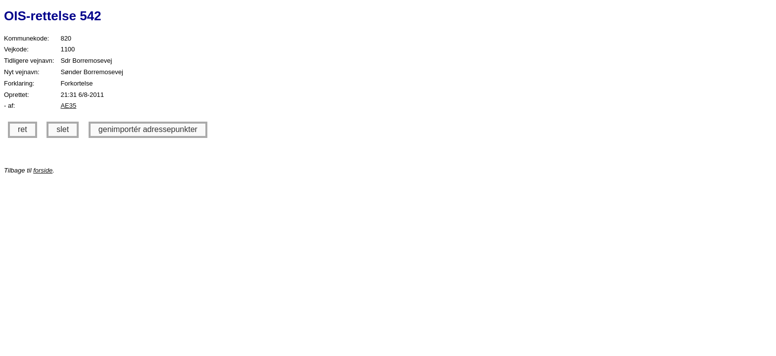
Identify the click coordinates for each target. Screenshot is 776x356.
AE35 (68, 105)
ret (22, 129)
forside (42, 170)
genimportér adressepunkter (147, 129)
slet (62, 129)
